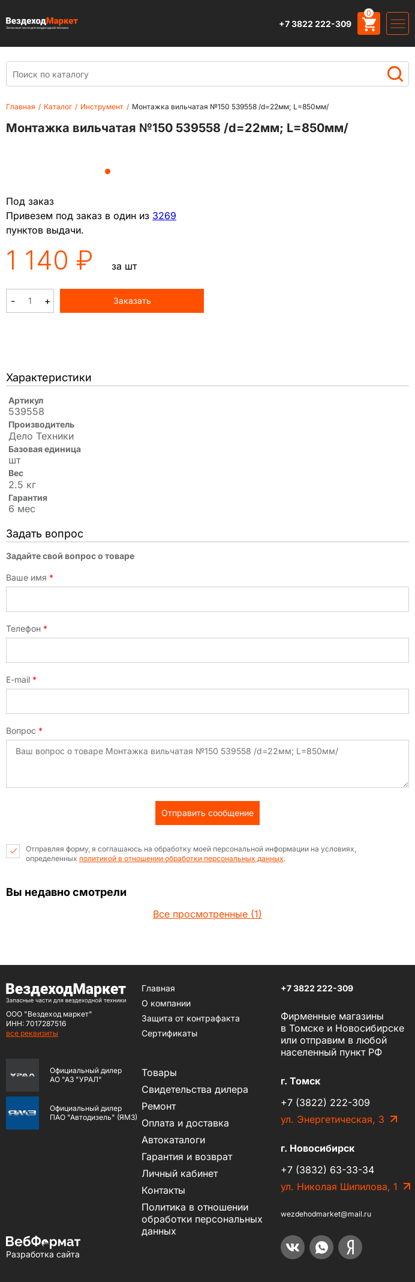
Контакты (163, 1190)
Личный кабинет (180, 1173)
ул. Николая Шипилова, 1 (339, 1187)
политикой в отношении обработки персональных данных (181, 858)
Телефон (26, 628)
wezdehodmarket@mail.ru (326, 1213)
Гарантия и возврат (187, 1156)
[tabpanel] (108, 154)
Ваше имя (29, 577)
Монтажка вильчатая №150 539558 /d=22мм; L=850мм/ (230, 106)
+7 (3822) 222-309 (325, 1102)
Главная (20, 106)
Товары (159, 1072)
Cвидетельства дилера (195, 1089)
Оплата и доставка (185, 1123)
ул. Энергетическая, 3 (332, 1119)
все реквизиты (32, 1033)
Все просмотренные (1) (207, 914)
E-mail (21, 680)
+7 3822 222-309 (315, 24)
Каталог (58, 106)
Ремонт (159, 1106)
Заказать (132, 300)
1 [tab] (107, 171)
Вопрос (24, 731)
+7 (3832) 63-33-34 (327, 1170)
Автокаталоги (173, 1140)
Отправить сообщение (207, 813)
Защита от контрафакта (191, 1018)
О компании (166, 1003)
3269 (164, 216)
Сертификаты (169, 1033)
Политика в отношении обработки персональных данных (202, 1219)
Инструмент (102, 106)
